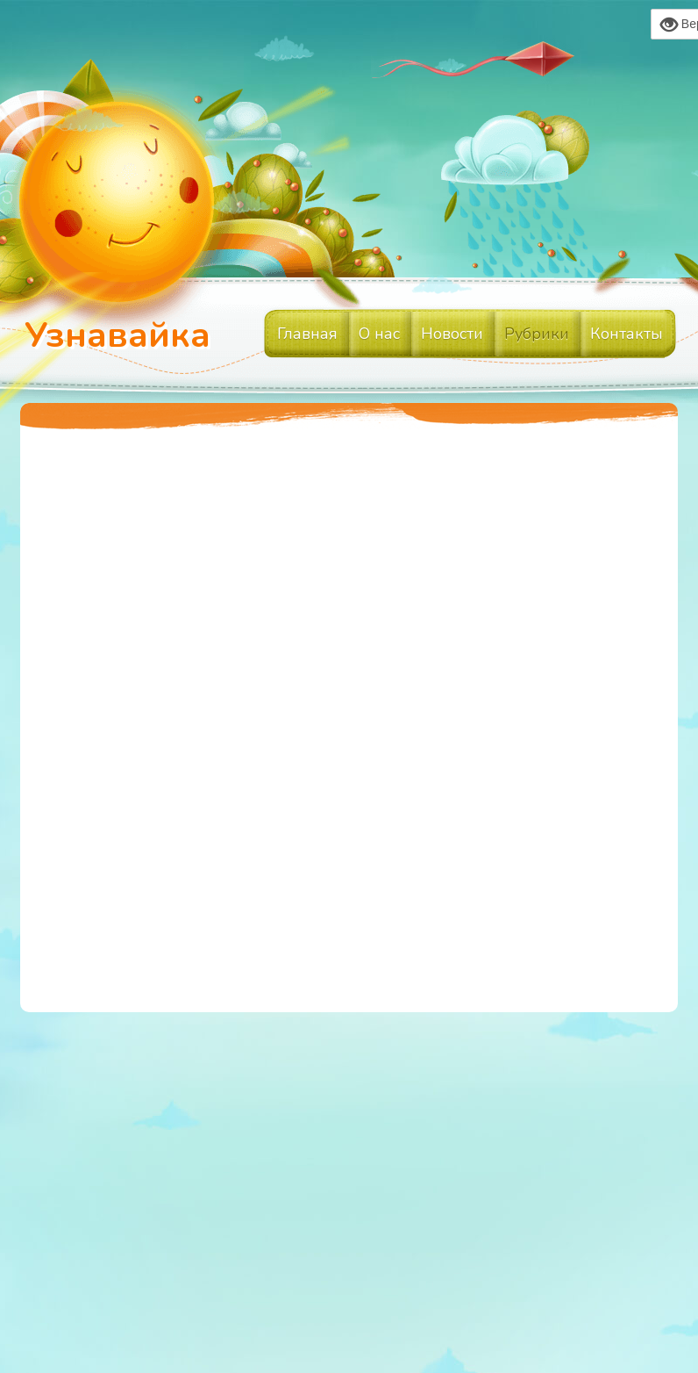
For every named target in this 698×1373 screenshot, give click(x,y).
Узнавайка (117, 335)
